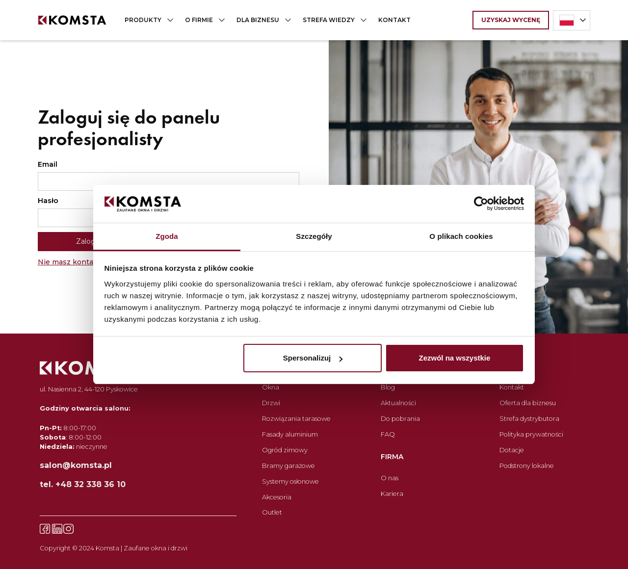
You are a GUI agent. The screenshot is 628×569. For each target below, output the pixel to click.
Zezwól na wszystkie (454, 358)
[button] (147, 20)
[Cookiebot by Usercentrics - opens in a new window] (481, 204)
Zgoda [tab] (167, 236)
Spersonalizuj (313, 358)
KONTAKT (394, 20)
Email (47, 164)
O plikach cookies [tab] (461, 236)
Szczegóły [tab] (314, 236)
